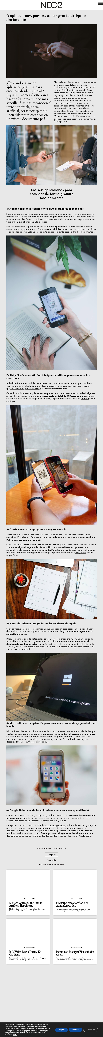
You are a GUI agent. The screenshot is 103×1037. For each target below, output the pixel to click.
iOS (47, 742)
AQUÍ (15, 1035)
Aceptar (61, 1030)
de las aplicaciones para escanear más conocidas (48, 214)
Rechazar (75, 1030)
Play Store (80, 553)
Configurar (91, 1030)
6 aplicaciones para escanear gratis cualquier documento (46, 17)
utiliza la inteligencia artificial (25, 389)
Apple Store (85, 836)
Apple (92, 232)
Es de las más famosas (28, 537)
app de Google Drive (54, 826)
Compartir (52, 885)
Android (74, 232)
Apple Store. (12, 555)
